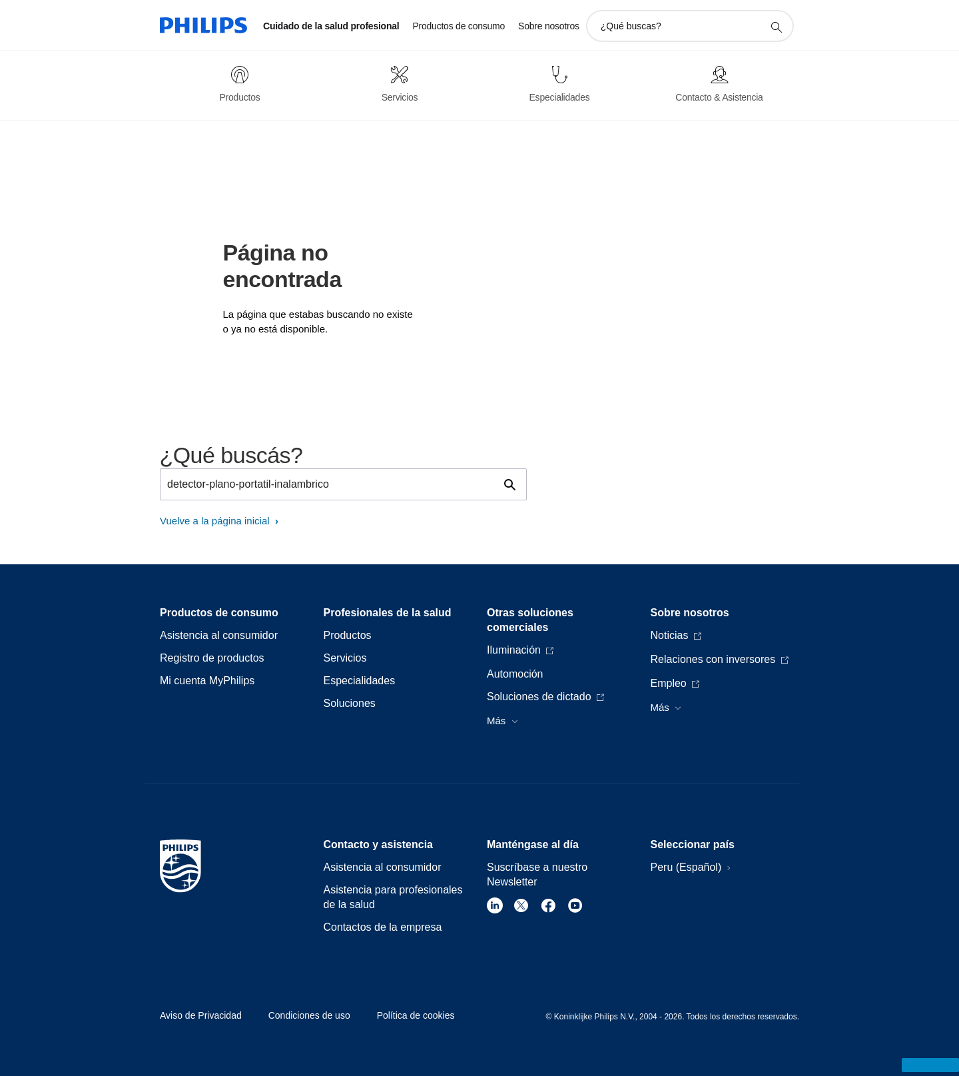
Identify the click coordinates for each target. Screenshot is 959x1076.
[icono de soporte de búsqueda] (776, 27)
